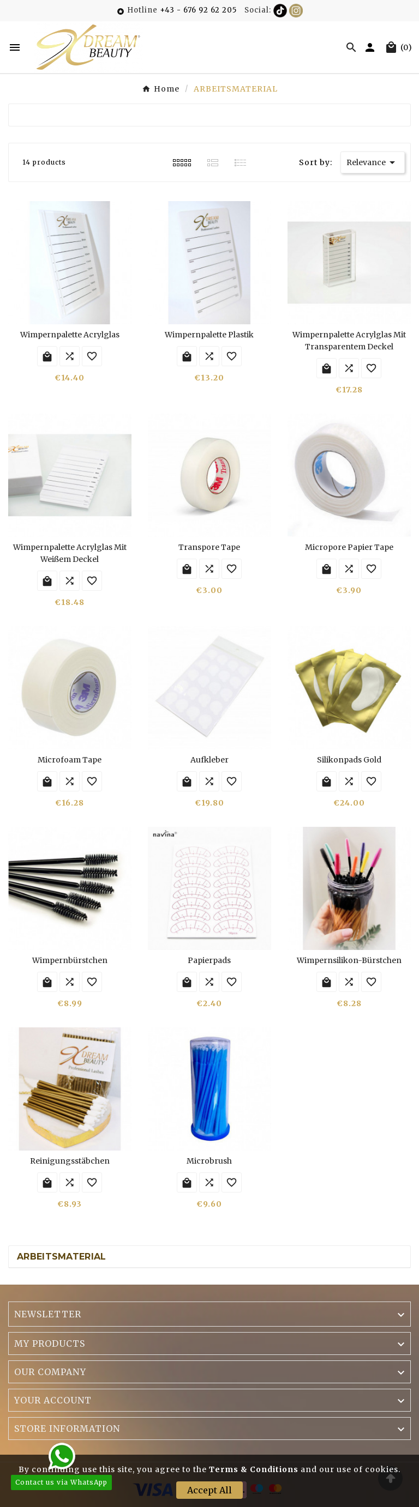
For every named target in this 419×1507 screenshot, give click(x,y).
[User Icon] (371, 47)
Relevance (372, 162)
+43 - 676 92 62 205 (198, 10)
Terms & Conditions (253, 1469)
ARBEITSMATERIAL (61, 1256)
